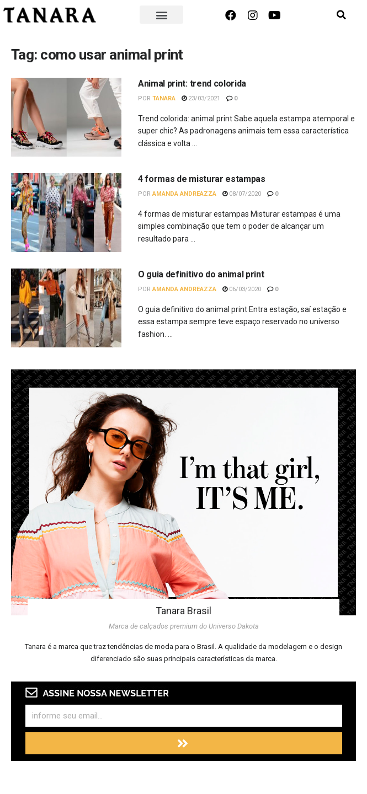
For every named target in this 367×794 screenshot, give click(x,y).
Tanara (163, 98)
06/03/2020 (241, 289)
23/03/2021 (201, 98)
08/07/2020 (241, 193)
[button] (162, 15)
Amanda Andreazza (184, 193)
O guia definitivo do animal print (201, 274)
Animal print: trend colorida (192, 83)
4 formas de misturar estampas (201, 179)
